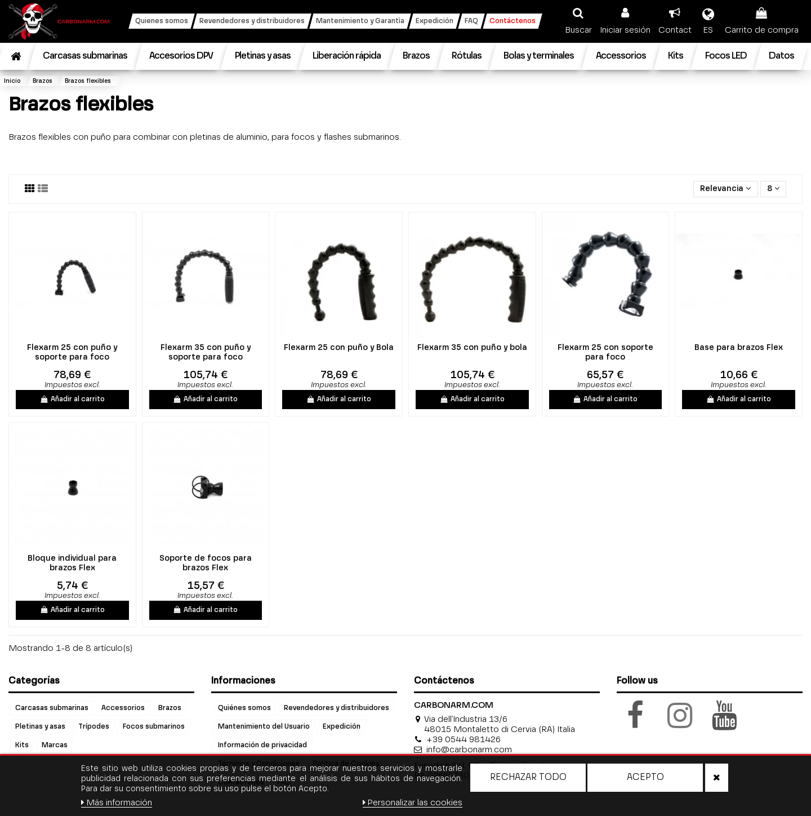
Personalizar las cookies (413, 803)
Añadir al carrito (72, 399)
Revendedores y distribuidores (336, 708)
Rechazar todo (528, 777)
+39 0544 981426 (463, 739)
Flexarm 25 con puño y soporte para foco (72, 352)
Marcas (55, 745)
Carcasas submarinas (51, 708)
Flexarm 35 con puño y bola (472, 348)
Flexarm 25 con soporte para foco (605, 352)
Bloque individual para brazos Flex (72, 563)
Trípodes (93, 727)
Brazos (169, 708)
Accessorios (123, 708)
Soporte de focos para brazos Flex (205, 563)
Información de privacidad (262, 745)
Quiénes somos (244, 708)
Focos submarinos (154, 727)
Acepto (645, 777)
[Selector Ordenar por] (725, 189)
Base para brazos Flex (738, 348)
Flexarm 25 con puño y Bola (339, 348)
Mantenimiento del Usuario (264, 727)
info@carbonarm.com (469, 750)
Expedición (341, 727)
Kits (22, 745)
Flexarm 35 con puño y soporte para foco (206, 352)
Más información (116, 803)
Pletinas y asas (40, 727)
